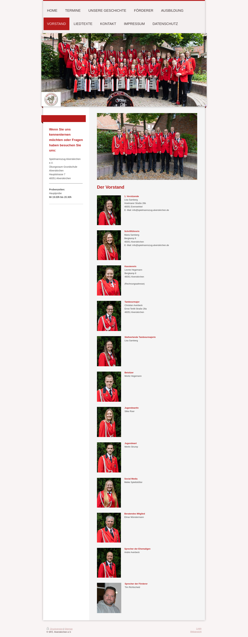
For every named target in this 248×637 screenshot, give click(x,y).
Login (199, 628)
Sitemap (69, 629)
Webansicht (196, 631)
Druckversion (54, 629)
